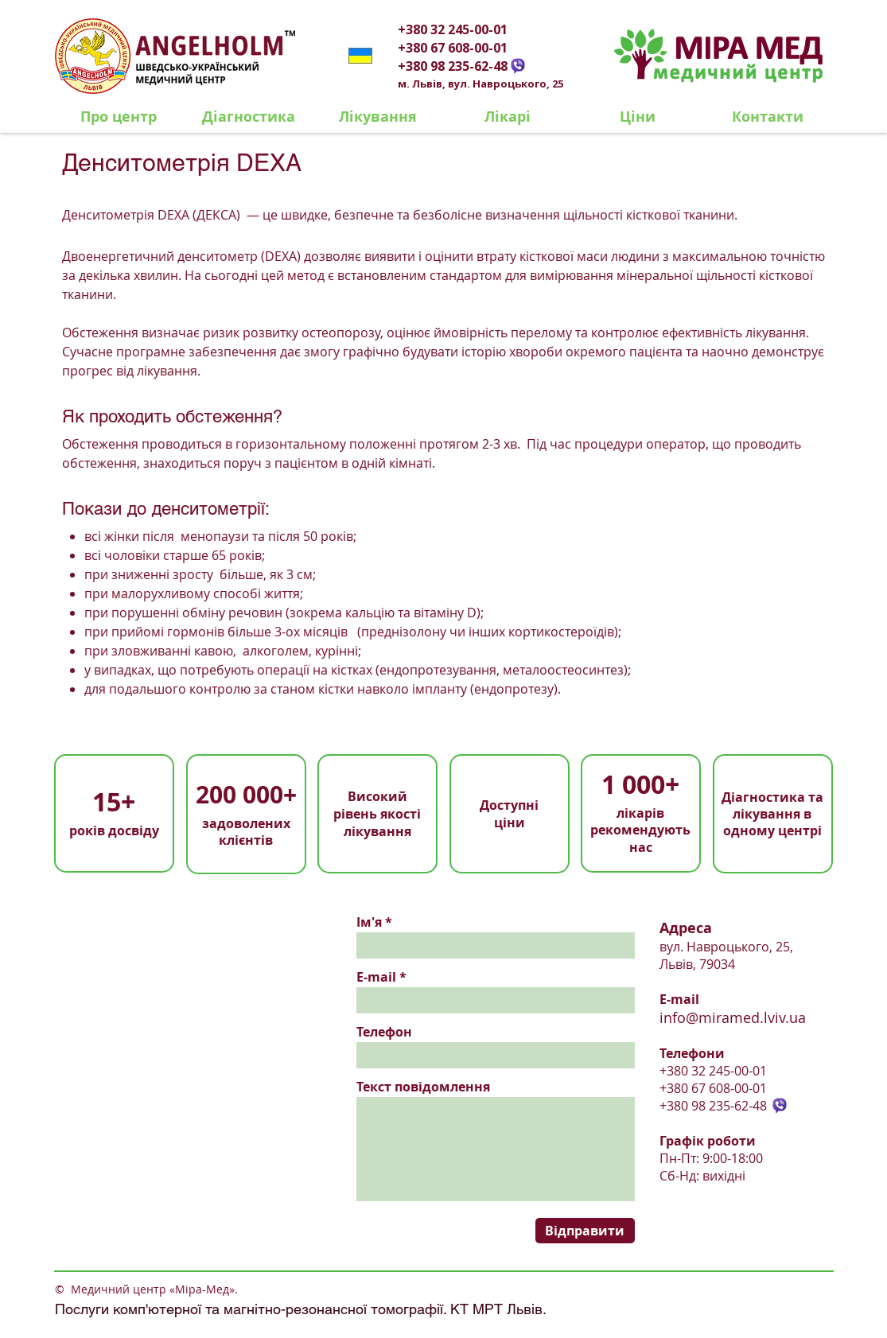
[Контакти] (767, 117)
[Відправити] (585, 1230)
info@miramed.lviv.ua (732, 1017)
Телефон (384, 1031)
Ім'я (369, 922)
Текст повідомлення (423, 1086)
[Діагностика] (248, 117)
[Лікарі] (508, 117)
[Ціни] (637, 117)
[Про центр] (119, 117)
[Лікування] (378, 117)
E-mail (376, 976)
